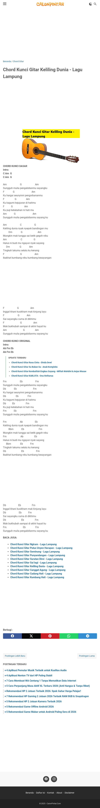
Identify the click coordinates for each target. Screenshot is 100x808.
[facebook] (12, 636)
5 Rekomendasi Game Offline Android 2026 (30, 706)
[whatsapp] (68, 636)
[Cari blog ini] (95, 4)
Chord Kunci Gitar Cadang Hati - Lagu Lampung (36, 573)
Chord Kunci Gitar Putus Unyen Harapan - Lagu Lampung (41, 548)
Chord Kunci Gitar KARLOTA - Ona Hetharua (32, 376)
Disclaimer (69, 793)
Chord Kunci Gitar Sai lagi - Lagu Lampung (33, 562)
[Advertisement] (50, 34)
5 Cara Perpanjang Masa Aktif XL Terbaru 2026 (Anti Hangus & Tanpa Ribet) (48, 685)
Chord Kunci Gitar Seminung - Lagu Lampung (35, 551)
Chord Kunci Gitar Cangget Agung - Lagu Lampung (37, 570)
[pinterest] (50, 636)
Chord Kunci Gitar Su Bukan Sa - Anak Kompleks (34, 367)
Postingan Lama (87, 656)
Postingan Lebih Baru (15, 656)
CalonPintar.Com (54, 804)
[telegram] (87, 636)
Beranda (30, 793)
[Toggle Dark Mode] (90, 4)
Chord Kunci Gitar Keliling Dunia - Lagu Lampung (36, 566)
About (59, 793)
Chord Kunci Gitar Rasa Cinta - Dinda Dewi (31, 362)
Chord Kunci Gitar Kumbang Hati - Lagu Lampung (37, 577)
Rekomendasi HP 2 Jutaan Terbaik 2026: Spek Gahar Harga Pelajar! (43, 691)
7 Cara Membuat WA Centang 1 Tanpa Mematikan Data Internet (41, 680)
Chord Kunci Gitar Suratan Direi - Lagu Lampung (36, 559)
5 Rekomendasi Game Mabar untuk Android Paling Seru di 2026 (41, 711)
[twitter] (31, 636)
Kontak (50, 793)
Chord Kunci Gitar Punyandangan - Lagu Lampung (37, 555)
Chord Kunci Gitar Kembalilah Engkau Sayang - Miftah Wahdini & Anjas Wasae (48, 371)
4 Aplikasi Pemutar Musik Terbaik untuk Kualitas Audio (36, 670)
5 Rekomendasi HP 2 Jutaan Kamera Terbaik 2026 (34, 701)
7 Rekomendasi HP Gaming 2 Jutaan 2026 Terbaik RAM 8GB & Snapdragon (47, 696)
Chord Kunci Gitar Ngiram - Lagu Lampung (33, 544)
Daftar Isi (40, 793)
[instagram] (54, 779)
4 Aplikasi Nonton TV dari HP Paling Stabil (29, 675)
